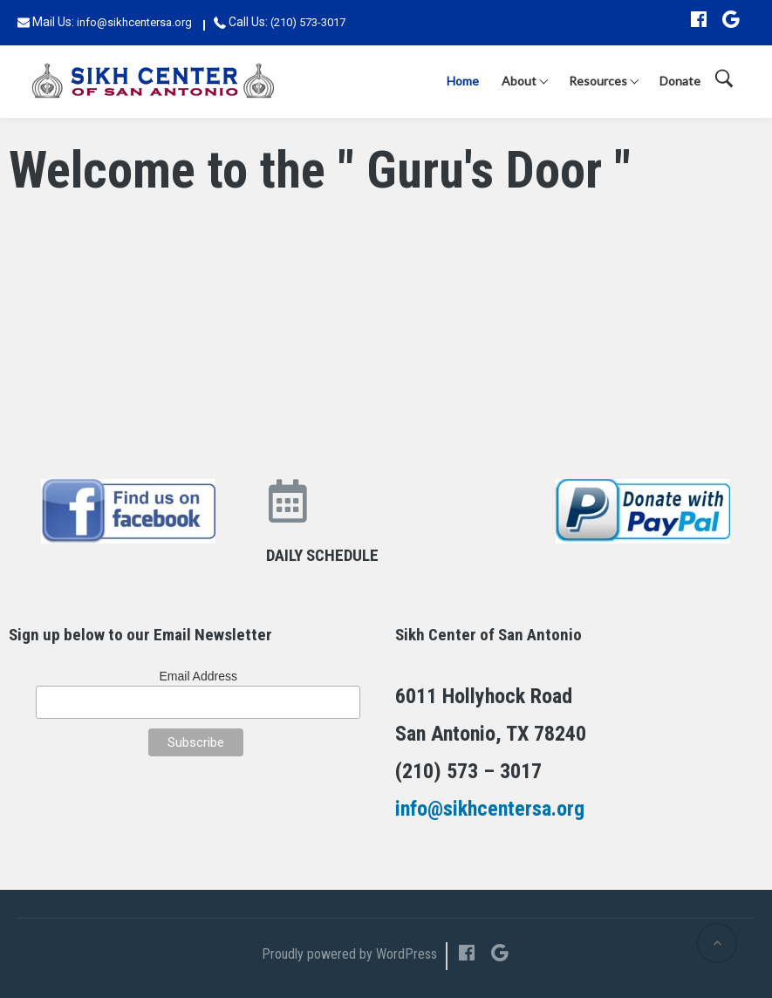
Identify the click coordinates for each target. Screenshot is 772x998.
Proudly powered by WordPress (349, 954)
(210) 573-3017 (307, 22)
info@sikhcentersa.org (134, 22)
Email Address (198, 676)
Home (463, 80)
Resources (598, 80)
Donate (679, 80)
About (519, 80)
